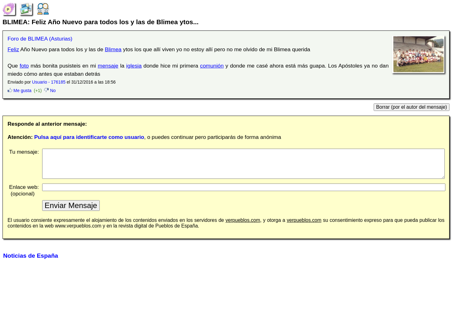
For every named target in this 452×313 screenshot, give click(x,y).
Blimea (113, 49)
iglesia (134, 66)
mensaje (108, 66)
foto (24, 66)
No (50, 90)
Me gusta (19, 90)
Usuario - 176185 (48, 82)
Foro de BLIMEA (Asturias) (40, 39)
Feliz (13, 49)
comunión (212, 66)
